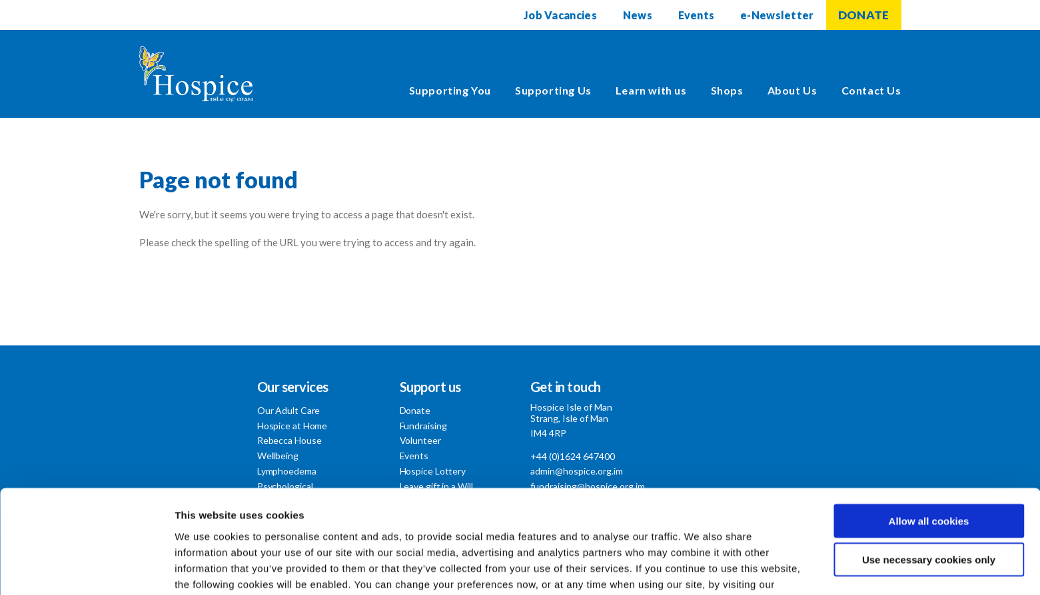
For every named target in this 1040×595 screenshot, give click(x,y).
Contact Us (871, 90)
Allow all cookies (929, 446)
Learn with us (651, 90)
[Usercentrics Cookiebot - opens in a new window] (86, 569)
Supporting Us (553, 90)
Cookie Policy (210, 525)
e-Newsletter (777, 15)
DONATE (863, 15)
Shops (727, 90)
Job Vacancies (559, 15)
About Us (792, 90)
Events (696, 15)
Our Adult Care (288, 410)
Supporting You (450, 90)
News (637, 15)
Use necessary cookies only (928, 485)
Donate (415, 410)
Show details (699, 568)
